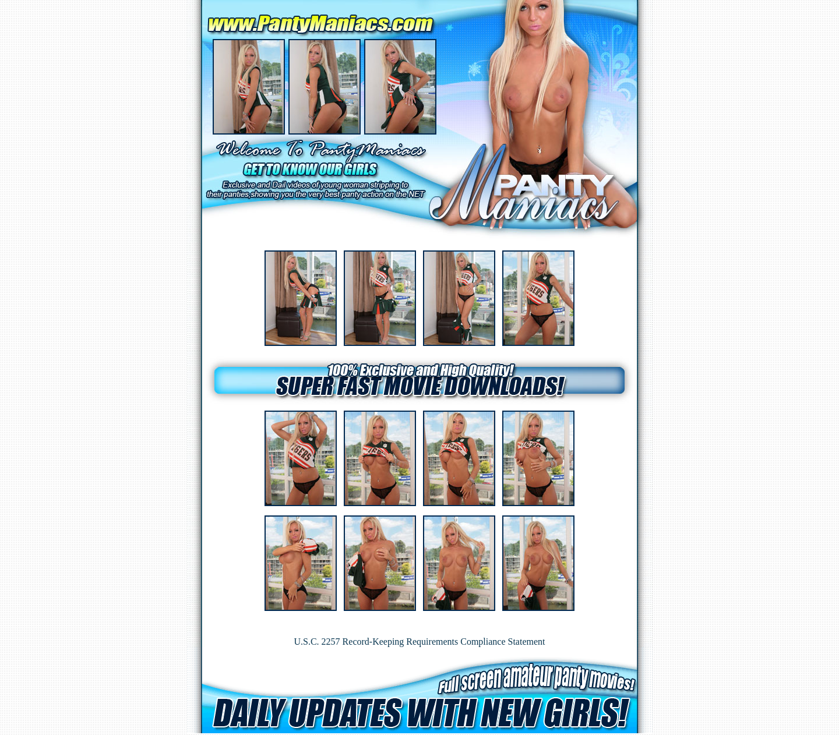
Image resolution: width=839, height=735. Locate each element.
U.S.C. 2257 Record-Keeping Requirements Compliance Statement (419, 641)
